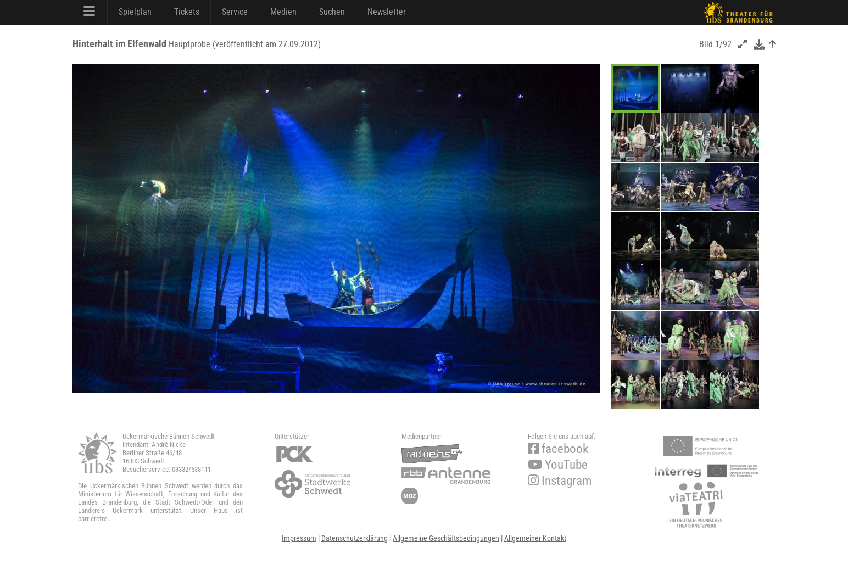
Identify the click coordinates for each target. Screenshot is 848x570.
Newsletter (386, 12)
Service (235, 12)
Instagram (560, 480)
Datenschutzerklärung (354, 538)
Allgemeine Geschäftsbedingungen (446, 538)
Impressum (299, 538)
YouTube (558, 464)
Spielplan (135, 12)
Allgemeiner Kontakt (535, 538)
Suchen (332, 12)
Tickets (186, 12)
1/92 (723, 44)
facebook (558, 449)
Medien (283, 12)
